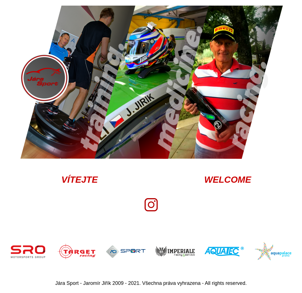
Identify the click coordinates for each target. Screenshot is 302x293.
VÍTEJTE (79, 180)
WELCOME (227, 180)
